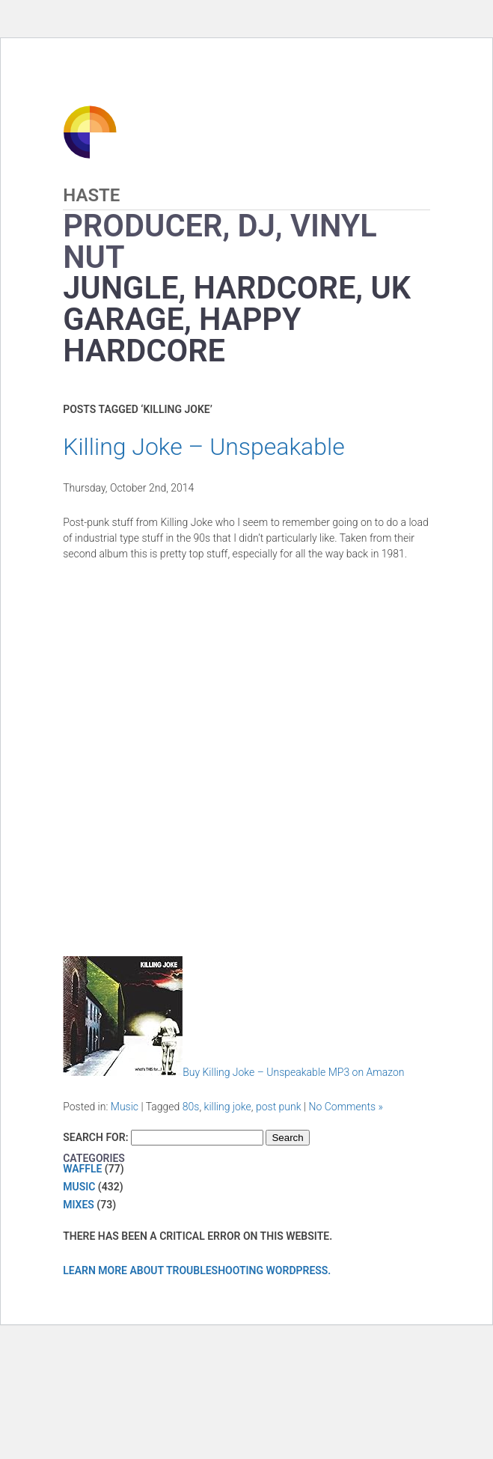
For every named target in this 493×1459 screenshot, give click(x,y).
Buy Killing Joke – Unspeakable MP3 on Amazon (233, 1072)
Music (124, 1107)
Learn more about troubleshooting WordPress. (197, 1270)
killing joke (227, 1107)
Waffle (82, 1169)
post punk (278, 1107)
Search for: (95, 1137)
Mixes (78, 1205)
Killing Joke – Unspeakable (204, 446)
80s (191, 1107)
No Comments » (346, 1107)
